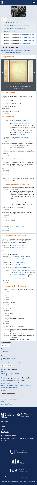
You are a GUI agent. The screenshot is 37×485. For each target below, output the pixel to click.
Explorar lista (5, 353)
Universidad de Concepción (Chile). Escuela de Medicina (22, 275)
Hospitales (15, 254)
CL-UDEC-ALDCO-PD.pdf (17, 227)
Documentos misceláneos (19, 279)
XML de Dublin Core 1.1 (8, 358)
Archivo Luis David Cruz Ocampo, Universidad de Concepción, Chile (19, 138)
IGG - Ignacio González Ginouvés (16, 29)
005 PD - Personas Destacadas (16, 23)
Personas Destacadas (7, 51)
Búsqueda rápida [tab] (13, 20)
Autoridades (4, 421)
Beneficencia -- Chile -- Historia (21, 256)
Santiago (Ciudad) (21, 262)
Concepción (19, 264)
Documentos (4, 424)
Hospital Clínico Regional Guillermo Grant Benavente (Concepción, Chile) (23, 271)
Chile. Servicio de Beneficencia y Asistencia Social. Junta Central (21, 268)
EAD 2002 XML (5, 360)
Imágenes (3, 429)
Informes (4, 351)
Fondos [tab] (4, 20)
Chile (13, 261)
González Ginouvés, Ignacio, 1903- (19, 120)
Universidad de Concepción (22, 51)
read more (22, 134)
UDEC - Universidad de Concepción (19, 26)
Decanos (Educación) (18, 258)
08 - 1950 (12, 32)
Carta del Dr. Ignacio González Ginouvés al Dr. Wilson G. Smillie (18, 87)
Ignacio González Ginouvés (10, 52)
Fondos (3, 426)
